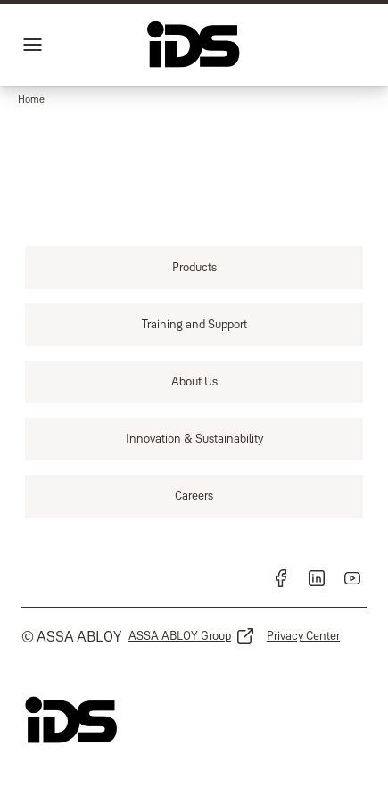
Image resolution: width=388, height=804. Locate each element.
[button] (31, 100)
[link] (194, 267)
